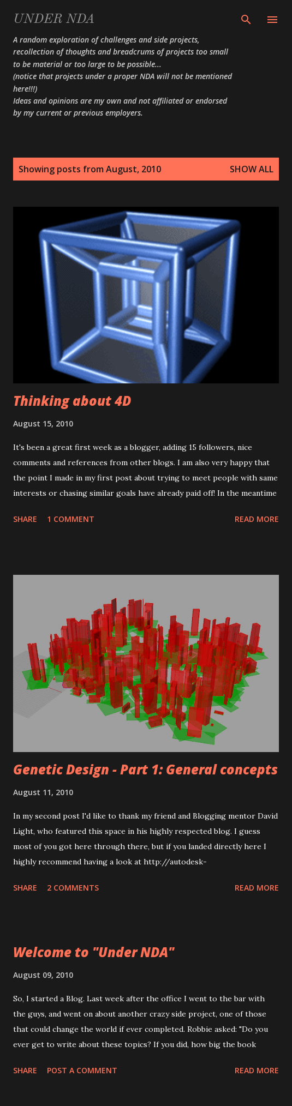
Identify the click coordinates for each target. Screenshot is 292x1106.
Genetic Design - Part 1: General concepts (145, 769)
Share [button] (25, 519)
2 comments (73, 887)
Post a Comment (82, 1070)
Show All (251, 169)
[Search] (246, 19)
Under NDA (53, 19)
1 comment (70, 519)
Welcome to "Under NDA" (93, 952)
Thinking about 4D (72, 401)
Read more (257, 519)
